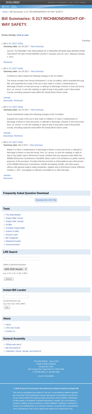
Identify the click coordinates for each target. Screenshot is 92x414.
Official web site (13, 344)
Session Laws (12, 235)
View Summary (37, 46)
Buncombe (8, 100)
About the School (51, 2)
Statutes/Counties (13, 241)
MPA (76, 2)
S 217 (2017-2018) (15, 43)
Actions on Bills (12, 231)
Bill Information (13, 348)
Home (5, 12)
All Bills (9, 225)
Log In (40, 376)
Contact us (10, 331)
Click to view (23, 35)
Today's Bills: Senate (14, 221)
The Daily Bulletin (13, 215)
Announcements (13, 244)
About (8, 324)
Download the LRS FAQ (46, 200)
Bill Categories (12, 238)
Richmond (8, 62)
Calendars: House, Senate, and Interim (23, 351)
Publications (82, 2)
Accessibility (49, 376)
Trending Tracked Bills (15, 228)
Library (71, 2)
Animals (7, 98)
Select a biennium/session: (14, 265)
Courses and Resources (62, 2)
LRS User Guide (13, 328)
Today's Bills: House (14, 218)
